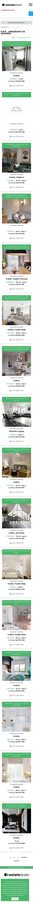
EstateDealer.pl (4, 27)
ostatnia (16, 861)
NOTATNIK (20, 85)
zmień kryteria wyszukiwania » (16, 23)
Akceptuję (15, 899)
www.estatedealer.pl (16, 16)
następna (24, 857)
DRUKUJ (13, 85)
